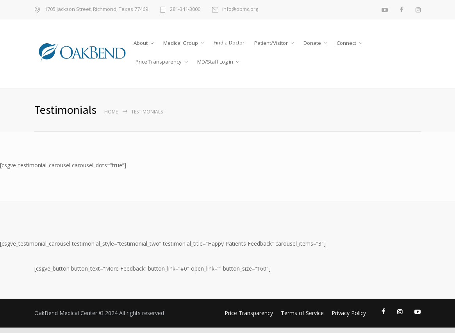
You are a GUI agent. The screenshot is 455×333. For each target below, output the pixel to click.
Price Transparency (159, 61)
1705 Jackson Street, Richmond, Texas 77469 (96, 9)
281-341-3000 (185, 9)
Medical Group (180, 42)
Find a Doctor (229, 42)
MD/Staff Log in (215, 61)
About (141, 42)
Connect (346, 42)
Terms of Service (302, 313)
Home (111, 111)
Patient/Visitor (271, 42)
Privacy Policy (349, 313)
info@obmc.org (240, 9)
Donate (312, 42)
